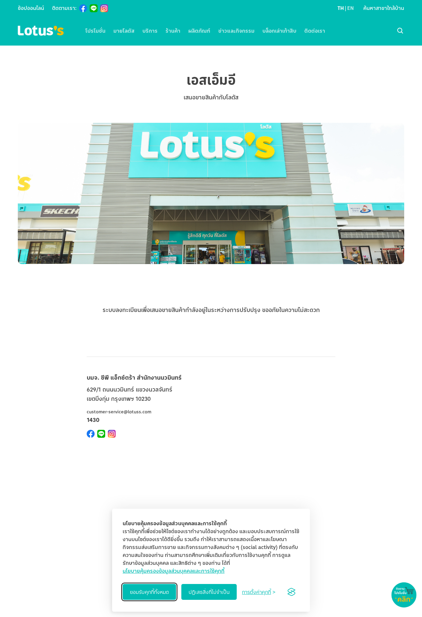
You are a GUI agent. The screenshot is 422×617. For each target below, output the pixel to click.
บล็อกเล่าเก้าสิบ (279, 30)
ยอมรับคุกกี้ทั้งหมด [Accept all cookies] (149, 592)
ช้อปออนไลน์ (31, 8)
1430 (93, 419)
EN (350, 8)
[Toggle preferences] (258, 592)
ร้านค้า (173, 30)
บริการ (150, 30)
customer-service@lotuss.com (119, 411)
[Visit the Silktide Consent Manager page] (291, 592)
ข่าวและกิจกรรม (236, 30)
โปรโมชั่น (95, 30)
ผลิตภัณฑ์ (199, 30)
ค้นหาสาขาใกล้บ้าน (383, 8)
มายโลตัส (124, 30)
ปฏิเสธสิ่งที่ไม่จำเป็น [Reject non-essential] (209, 592)
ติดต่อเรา (314, 30)
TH (341, 8)
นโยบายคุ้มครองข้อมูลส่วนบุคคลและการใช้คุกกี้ (174, 571)
